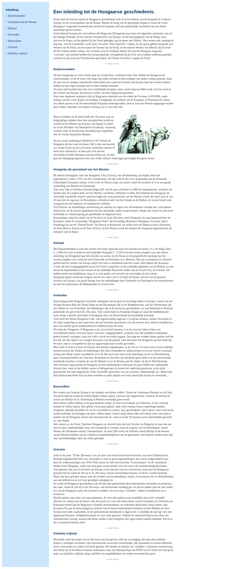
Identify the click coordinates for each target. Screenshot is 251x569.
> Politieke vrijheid (16, 53)
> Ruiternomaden (15, 15)
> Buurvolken (13, 40)
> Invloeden (12, 34)
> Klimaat (11, 28)
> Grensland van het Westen (21, 22)
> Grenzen (11, 47)
